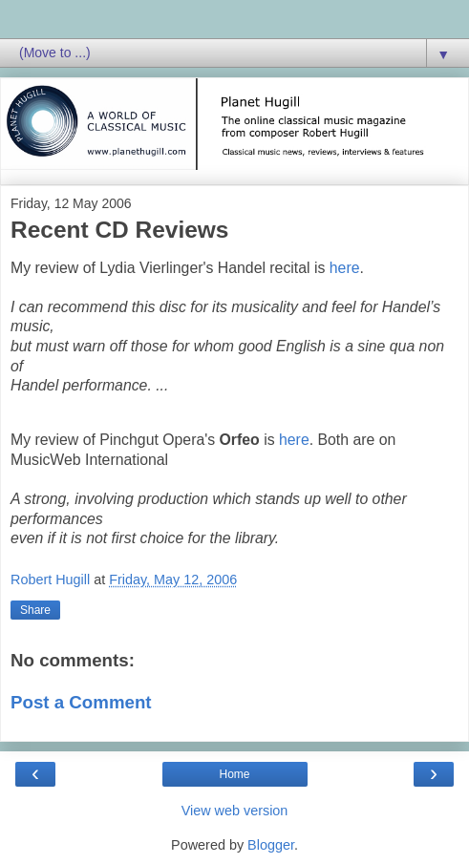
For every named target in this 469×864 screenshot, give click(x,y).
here (345, 268)
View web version (234, 810)
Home (234, 774)
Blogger (270, 845)
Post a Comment (81, 702)
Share (35, 610)
